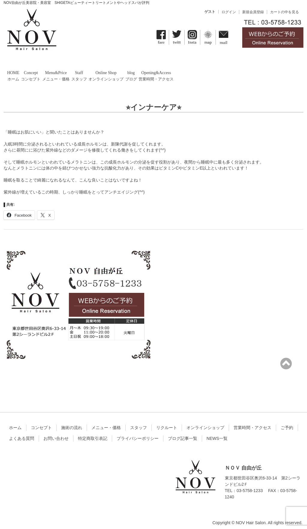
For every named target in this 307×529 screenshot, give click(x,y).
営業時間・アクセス (252, 423)
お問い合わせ (56, 433)
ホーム (15, 423)
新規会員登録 (253, 12)
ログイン (229, 12)
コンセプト (41, 423)
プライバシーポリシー (138, 433)
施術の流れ (71, 423)
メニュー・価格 (106, 423)
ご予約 (287, 423)
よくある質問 (21, 433)
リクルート (166, 423)
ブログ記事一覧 (182, 433)
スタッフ (138, 423)
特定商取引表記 (92, 433)
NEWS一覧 (217, 433)
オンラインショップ (205, 423)
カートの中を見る (284, 12)
